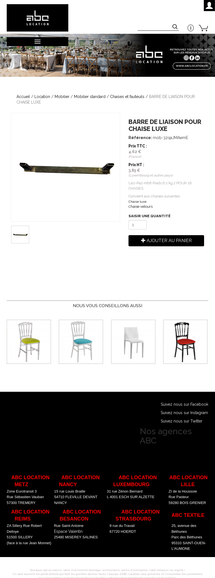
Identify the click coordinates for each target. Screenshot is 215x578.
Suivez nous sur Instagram (184, 412)
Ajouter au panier (166, 240)
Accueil (23, 96)
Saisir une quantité (149, 216)
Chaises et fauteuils (127, 96)
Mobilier (62, 96)
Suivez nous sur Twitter (181, 421)
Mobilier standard (90, 96)
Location (42, 96)
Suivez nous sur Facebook (184, 404)
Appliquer (175, 27)
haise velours (140, 206)
